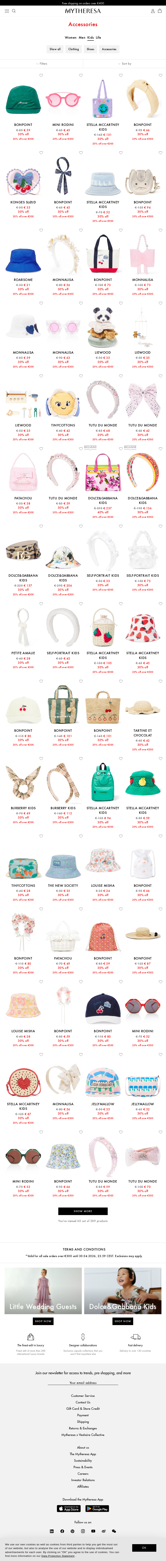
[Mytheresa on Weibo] (104, 1532)
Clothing (73, 50)
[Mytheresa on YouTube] (93, 1532)
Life (98, 38)
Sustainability (83, 1461)
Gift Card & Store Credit (83, 1409)
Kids (90, 38)
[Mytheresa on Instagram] (83, 1532)
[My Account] (152, 11)
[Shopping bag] (159, 11)
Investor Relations (83, 1481)
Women (70, 38)
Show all (55, 50)
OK (144, 1547)
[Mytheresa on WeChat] (114, 1532)
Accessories (109, 50)
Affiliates (83, 1487)
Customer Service (83, 1396)
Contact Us (83, 1403)
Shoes (90, 50)
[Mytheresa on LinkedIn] (52, 1532)
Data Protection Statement (58, 1555)
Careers (83, 1474)
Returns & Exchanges (83, 1429)
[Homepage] (83, 11)
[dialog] (83, 1549)
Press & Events (83, 1467)
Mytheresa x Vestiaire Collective (82, 1435)
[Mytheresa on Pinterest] (72, 1532)
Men (82, 38)
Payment (83, 1416)
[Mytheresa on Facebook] (62, 1532)
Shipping (83, 1422)
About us (83, 1448)
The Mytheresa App (83, 1455)
